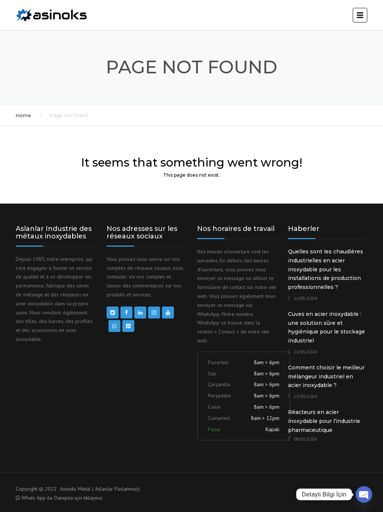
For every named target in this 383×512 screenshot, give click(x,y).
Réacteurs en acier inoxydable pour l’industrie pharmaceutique (324, 421)
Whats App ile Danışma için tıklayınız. (63, 497)
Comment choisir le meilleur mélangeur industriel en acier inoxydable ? (326, 376)
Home (23, 115)
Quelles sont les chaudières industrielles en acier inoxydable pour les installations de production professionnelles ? (325, 269)
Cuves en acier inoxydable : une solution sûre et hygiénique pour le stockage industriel (326, 327)
